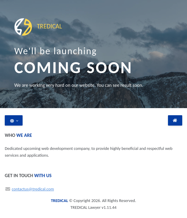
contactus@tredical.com (33, 189)
